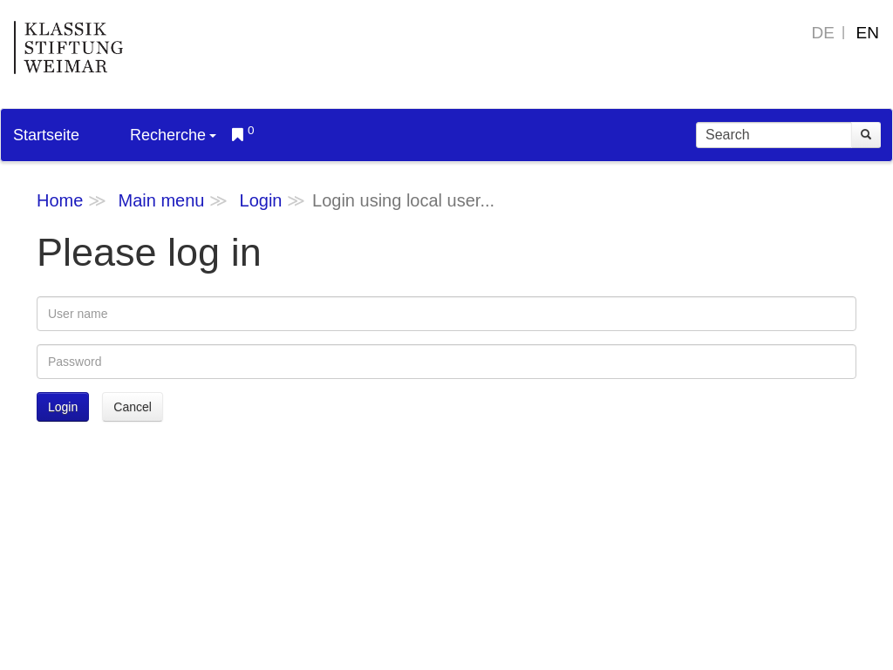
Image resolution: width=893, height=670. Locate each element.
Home (60, 200)
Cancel (132, 407)
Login (261, 200)
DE (823, 33)
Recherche (173, 135)
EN (867, 33)
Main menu (161, 200)
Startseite (46, 135)
